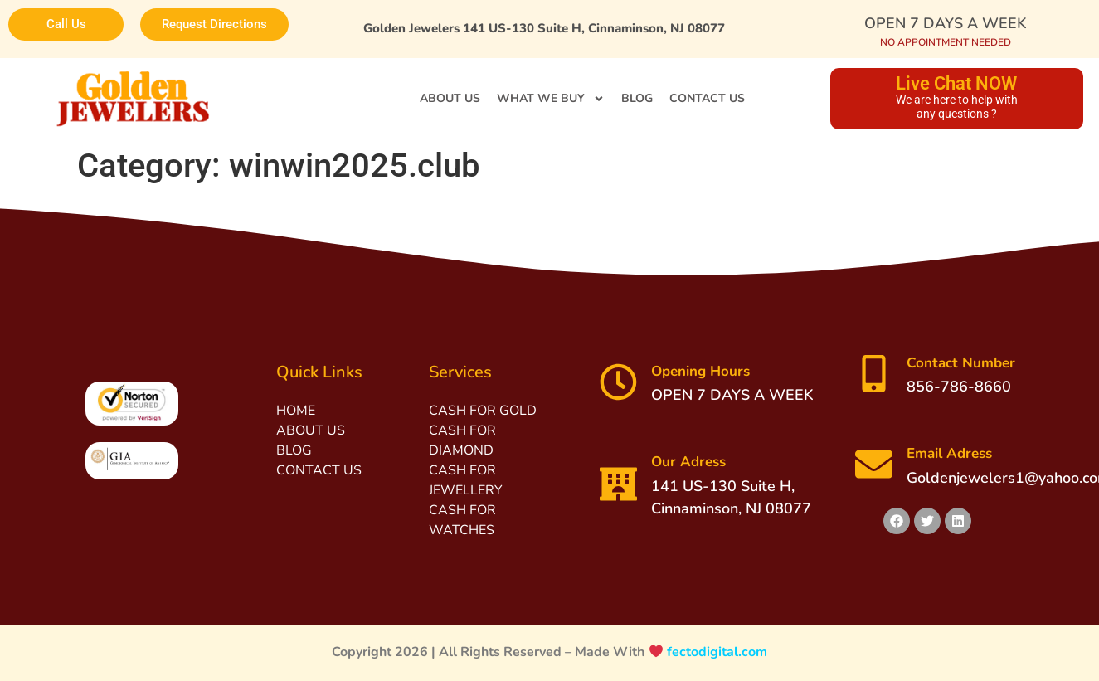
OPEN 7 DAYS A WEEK (945, 23)
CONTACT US (707, 98)
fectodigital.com (717, 652)
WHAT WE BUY (551, 99)
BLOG (637, 98)
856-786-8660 (959, 386)
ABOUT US (450, 98)
